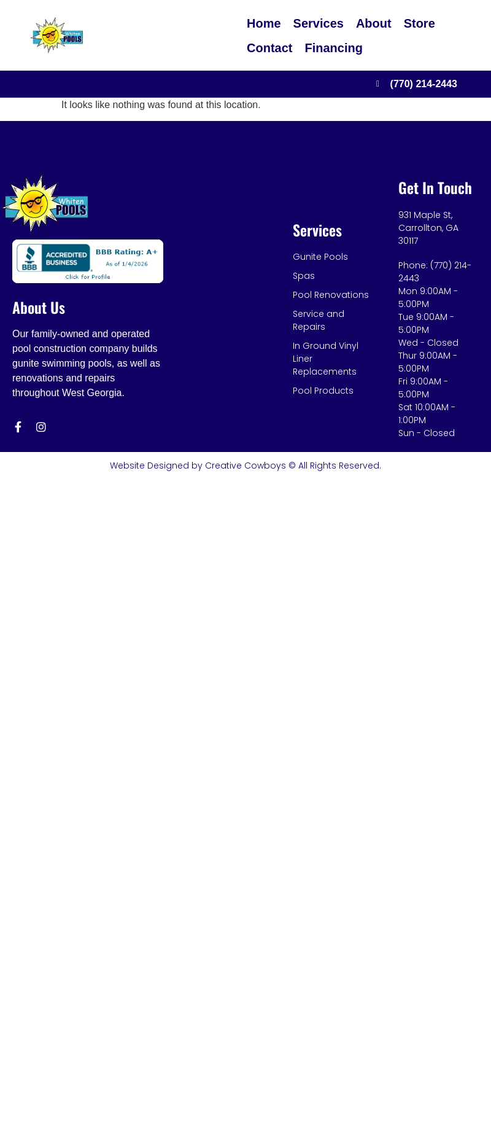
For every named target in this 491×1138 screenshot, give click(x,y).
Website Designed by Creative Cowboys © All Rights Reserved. (245, 465)
